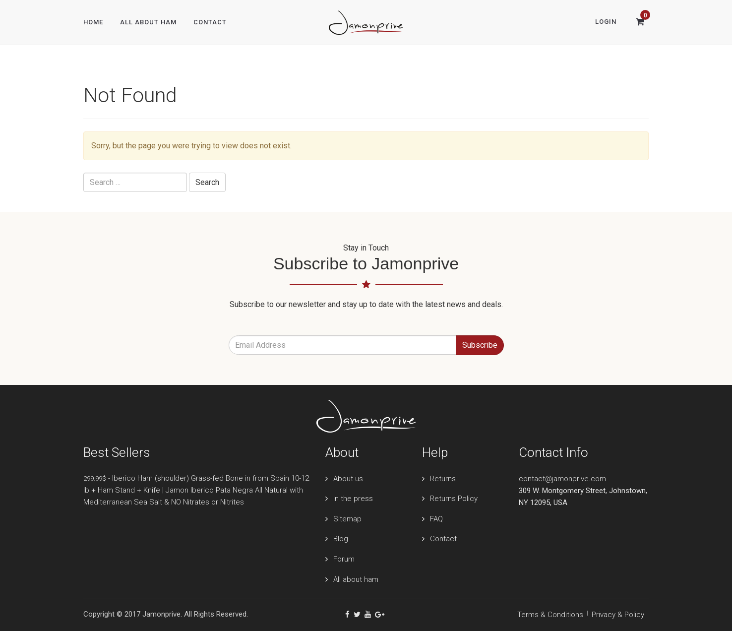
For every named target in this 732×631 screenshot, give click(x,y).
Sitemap (347, 518)
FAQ (436, 518)
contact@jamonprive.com (562, 478)
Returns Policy (454, 498)
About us (348, 478)
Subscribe (479, 345)
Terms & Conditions (550, 614)
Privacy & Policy (618, 614)
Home (93, 22)
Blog (340, 538)
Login (605, 21)
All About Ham (148, 22)
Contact (210, 22)
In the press (353, 498)
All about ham (355, 579)
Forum (344, 559)
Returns (443, 478)
